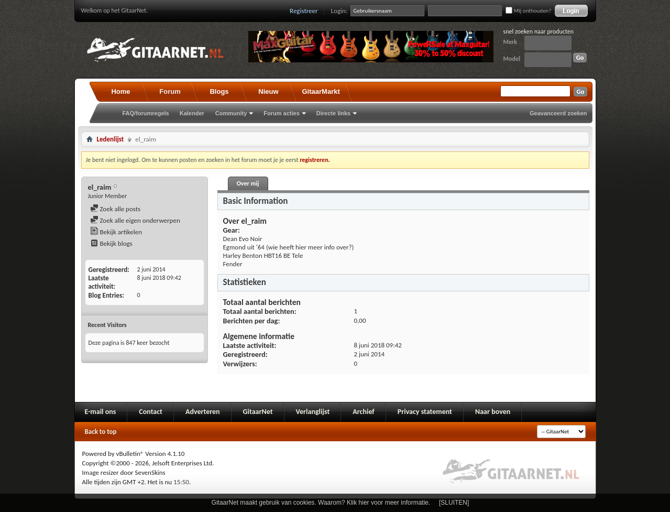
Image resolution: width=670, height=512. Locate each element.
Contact (150, 411)
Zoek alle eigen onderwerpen (135, 220)
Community (231, 113)
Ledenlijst (110, 139)
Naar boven (492, 411)
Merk (510, 42)
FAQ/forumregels (146, 113)
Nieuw (268, 91)
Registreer (304, 11)
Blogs (219, 91)
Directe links (333, 113)
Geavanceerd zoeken (558, 113)
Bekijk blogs (111, 243)
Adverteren (202, 411)
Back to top (101, 431)
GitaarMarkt (321, 91)
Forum (169, 91)
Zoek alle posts (115, 209)
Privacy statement (425, 411)
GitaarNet (258, 411)
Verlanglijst (313, 411)
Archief (363, 411)
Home (120, 91)
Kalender (192, 113)
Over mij (248, 183)
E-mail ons (100, 411)
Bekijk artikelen (116, 232)
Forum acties (281, 113)
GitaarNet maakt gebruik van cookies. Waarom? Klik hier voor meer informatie (320, 502)
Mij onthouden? (528, 10)
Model (511, 58)
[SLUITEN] (454, 502)
